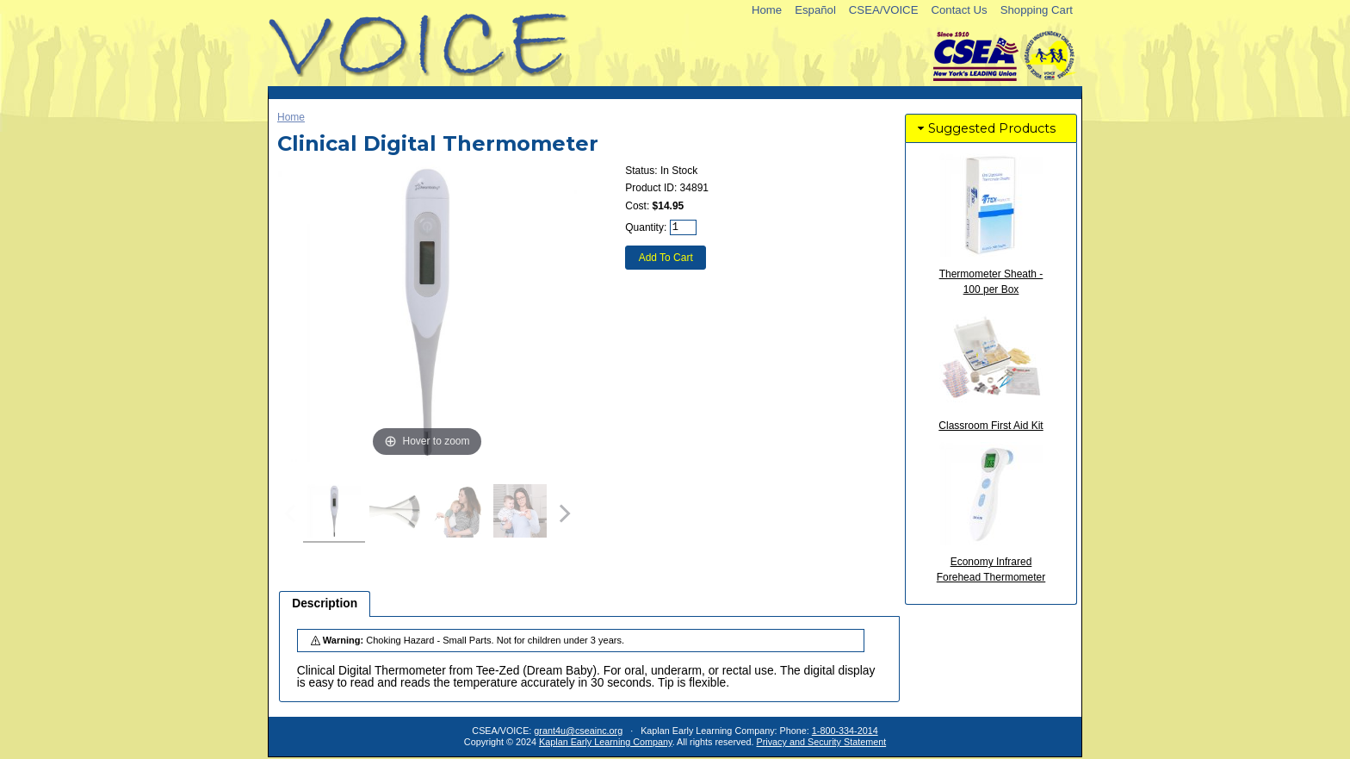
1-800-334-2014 (845, 730)
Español (815, 9)
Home (767, 9)
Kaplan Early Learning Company (605, 742)
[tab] (324, 604)
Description (324, 603)
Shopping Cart (1036, 9)
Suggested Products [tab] (985, 128)
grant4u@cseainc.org (578, 730)
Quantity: (645, 227)
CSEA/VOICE (884, 9)
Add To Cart (666, 258)
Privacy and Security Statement (822, 742)
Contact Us (959, 9)
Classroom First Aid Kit (990, 426)
